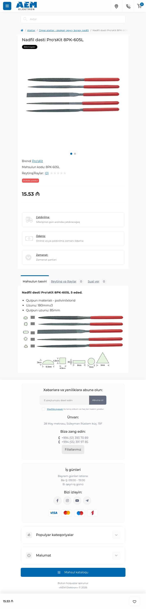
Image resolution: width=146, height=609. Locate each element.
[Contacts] (128, 6)
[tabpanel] (73, 96)
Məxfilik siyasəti (55, 409)
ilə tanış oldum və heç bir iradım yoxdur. (75, 409)
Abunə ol (97, 400)
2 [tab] (75, 154)
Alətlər (31, 30)
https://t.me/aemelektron (87, 500)
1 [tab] (71, 154)
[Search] (25, 19)
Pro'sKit (37, 161)
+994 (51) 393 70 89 (75, 438)
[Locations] (116, 6)
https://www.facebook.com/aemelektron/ (57, 500)
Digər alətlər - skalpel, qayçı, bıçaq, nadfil (64, 30)
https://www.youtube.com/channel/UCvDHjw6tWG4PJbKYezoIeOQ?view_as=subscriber (77, 500)
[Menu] (7, 6)
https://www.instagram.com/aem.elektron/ (67, 500)
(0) (47, 173)
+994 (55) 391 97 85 (75, 442)
